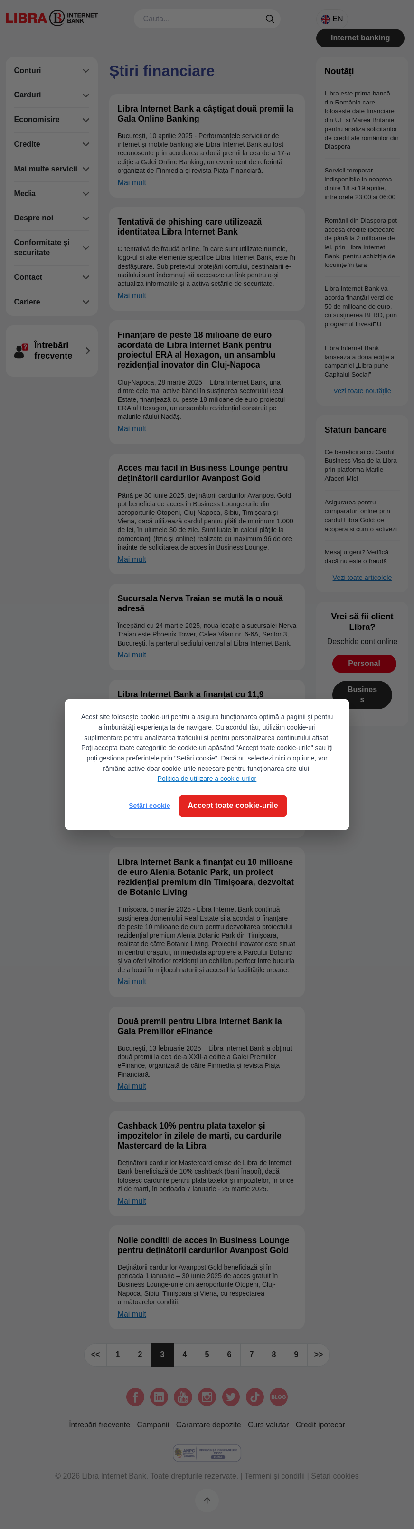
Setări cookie (149, 805)
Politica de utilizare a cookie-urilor (207, 778)
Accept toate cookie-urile (233, 805)
